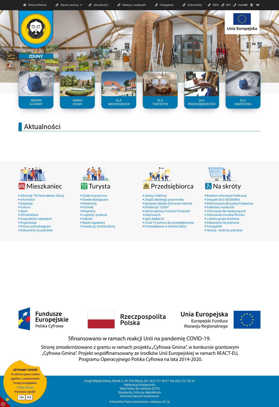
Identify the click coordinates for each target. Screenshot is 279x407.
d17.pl (166, 401)
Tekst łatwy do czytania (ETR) (139, 388)
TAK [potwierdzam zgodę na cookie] (21, 397)
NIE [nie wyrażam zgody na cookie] (29, 397)
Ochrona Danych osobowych (139, 396)
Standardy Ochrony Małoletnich (139, 392)
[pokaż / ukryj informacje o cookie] (5, 401)
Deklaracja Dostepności (139, 385)
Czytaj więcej (25, 387)
